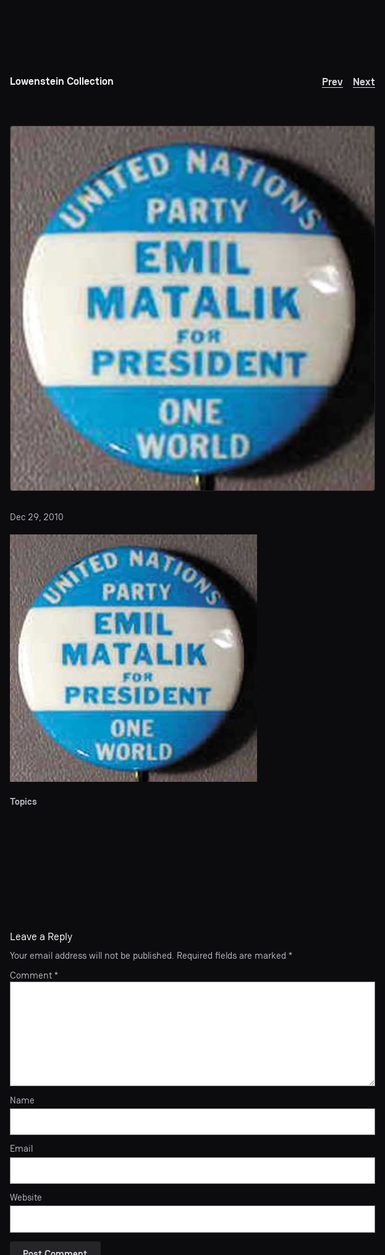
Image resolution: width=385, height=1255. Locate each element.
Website (26, 1198)
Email (21, 1149)
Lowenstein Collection (62, 81)
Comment (34, 975)
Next (364, 81)
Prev (332, 81)
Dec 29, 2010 (37, 517)
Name (22, 1100)
